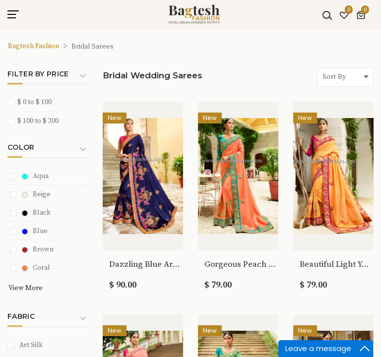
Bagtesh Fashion (33, 46)
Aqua (35, 176)
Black (36, 212)
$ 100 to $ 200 (36, 120)
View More (25, 288)
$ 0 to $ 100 (32, 102)
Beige (36, 194)
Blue (35, 231)
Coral (36, 267)
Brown (38, 249)
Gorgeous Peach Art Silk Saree (240, 264)
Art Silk (31, 345)
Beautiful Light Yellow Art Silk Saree (336, 264)
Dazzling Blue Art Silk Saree (145, 264)
